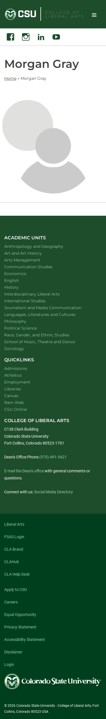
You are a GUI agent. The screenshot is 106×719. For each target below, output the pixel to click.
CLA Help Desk (17, 574)
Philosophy (22, 321)
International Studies (32, 300)
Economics (22, 273)
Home (10, 78)
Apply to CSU (15, 589)
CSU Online (15, 409)
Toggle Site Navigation (94, 14)
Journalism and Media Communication (50, 307)
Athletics (13, 375)
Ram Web (14, 402)
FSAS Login (14, 536)
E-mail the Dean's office (24, 471)
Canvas (11, 395)
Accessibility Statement (24, 639)
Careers (11, 602)
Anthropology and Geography (41, 246)
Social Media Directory (53, 492)
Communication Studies (36, 266)
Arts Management (29, 260)
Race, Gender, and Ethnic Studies (44, 335)
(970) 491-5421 (53, 457)
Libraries (12, 388)
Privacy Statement (20, 627)
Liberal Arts (14, 524)
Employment (17, 382)
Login (9, 664)
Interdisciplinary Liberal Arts (39, 294)
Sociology (21, 348)
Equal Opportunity (20, 614)
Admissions (15, 368)
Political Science (28, 328)
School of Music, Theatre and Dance (47, 341)
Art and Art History (30, 253)
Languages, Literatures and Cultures (47, 314)
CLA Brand (13, 549)
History (19, 287)
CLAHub (11, 561)
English (19, 280)
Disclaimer (13, 652)
